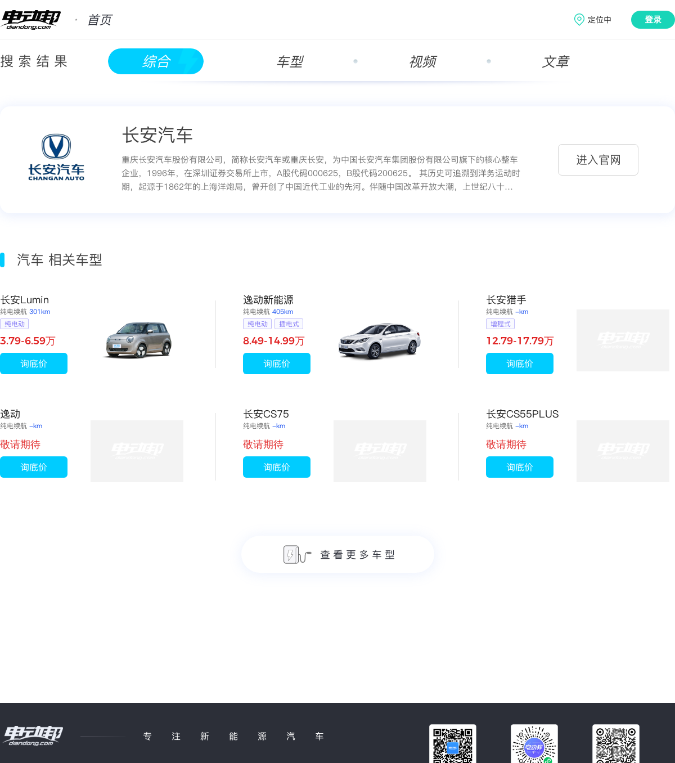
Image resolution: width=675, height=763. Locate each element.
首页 (99, 19)
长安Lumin (24, 300)
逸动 (10, 414)
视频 (421, 61)
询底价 (33, 363)
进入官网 (598, 160)
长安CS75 (266, 414)
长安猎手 (506, 300)
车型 (289, 61)
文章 (555, 61)
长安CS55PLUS (522, 414)
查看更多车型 (341, 554)
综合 (156, 61)
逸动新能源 (268, 300)
